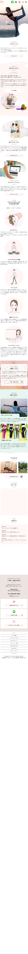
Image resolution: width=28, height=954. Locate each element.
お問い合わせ (14, 648)
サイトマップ (14, 653)
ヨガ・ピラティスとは (14, 638)
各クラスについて (14, 155)
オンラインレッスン (14, 194)
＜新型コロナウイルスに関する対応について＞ (11, 532)
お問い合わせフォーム (14, 605)
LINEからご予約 (14, 615)
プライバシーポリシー (14, 650)
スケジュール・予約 (14, 643)
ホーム (14, 632)
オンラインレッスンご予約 (14, 625)
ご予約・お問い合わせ (14, 381)
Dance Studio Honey (14, 645)
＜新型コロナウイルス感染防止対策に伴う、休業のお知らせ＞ (14, 536)
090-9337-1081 (15, 594)
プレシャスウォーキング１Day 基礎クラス (10, 528)
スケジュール (14, 56)
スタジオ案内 (14, 90)
